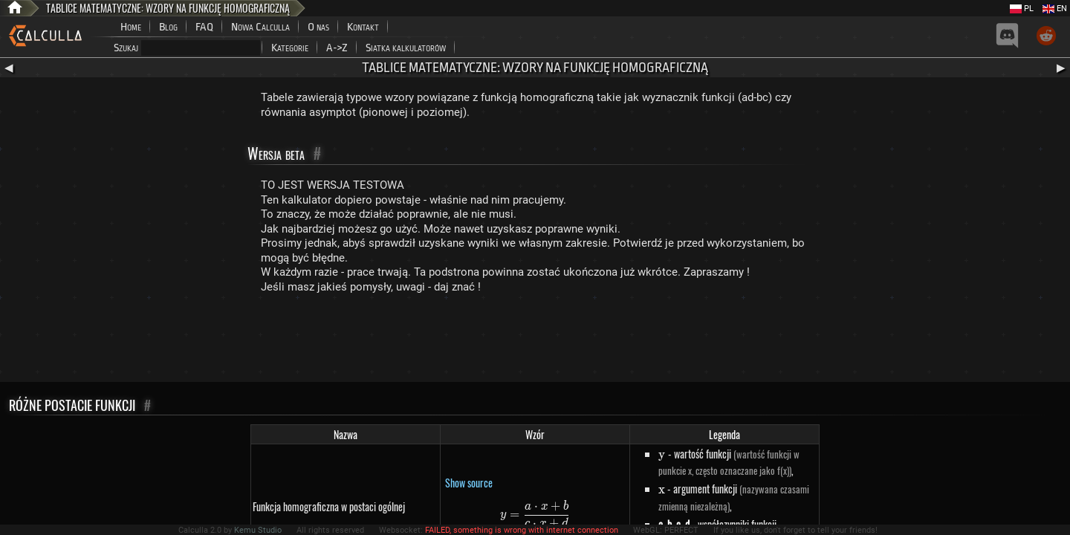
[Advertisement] (535, 341)
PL (1022, 8)
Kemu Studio (258, 530)
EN (1055, 8)
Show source (469, 482)
